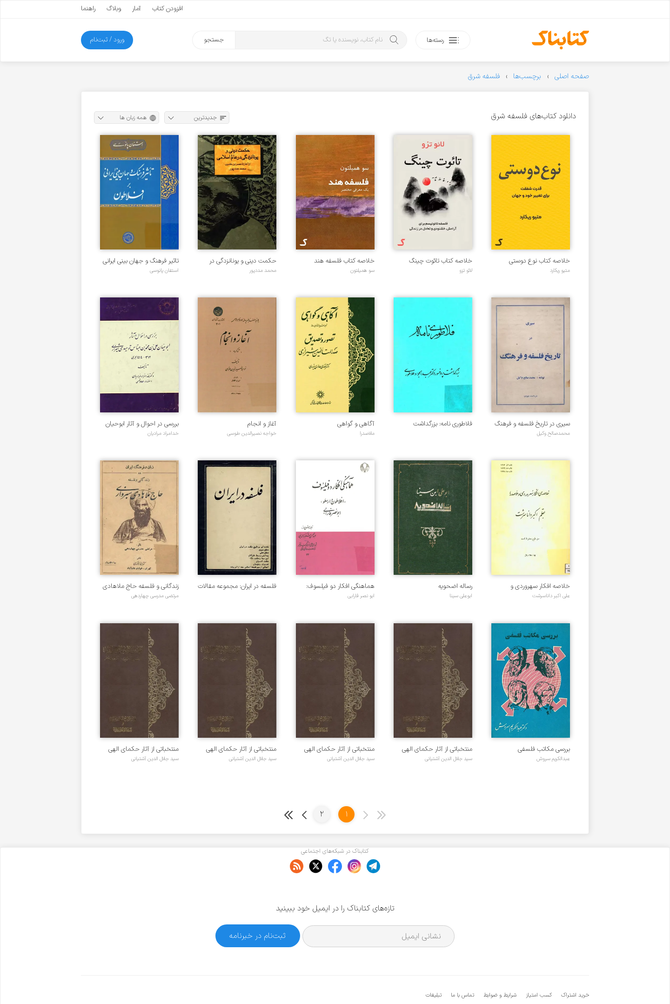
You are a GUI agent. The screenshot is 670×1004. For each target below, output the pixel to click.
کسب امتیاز (539, 967)
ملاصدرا (367, 433)
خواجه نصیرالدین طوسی (251, 433)
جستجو (214, 40)
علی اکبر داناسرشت (551, 596)
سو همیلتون (362, 270)
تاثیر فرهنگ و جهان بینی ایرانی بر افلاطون (141, 261)
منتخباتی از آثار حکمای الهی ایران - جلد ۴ (437, 749)
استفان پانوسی (164, 270)
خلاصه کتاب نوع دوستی (539, 261)
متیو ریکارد (560, 270)
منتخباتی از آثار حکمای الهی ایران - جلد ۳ (339, 749)
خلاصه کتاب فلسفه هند (344, 261)
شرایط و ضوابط (499, 967)
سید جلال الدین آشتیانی (448, 758)
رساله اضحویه (455, 586)
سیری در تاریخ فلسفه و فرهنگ (532, 424)
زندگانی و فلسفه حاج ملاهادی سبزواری (141, 586)
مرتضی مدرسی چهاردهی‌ (155, 596)
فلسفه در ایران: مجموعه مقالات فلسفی (237, 586)
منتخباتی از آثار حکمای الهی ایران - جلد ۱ (143, 749)
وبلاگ (114, 8)
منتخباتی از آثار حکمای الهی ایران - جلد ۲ (241, 749)
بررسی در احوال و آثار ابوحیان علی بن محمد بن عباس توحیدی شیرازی (142, 424)
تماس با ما (462, 967)
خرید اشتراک (575, 967)
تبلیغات (434, 967)
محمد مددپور (262, 270)
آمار (136, 8)
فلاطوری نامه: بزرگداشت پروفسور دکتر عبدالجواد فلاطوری (442, 424)
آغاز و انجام (262, 424)
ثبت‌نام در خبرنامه (257, 907)
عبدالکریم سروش (553, 758)
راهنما (88, 8)
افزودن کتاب (167, 8)
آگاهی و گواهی (356, 424)
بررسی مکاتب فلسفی (544, 749)
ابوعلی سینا (460, 596)
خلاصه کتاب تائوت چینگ (440, 261)
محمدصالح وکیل (553, 433)
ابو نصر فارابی (361, 596)
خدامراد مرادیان (163, 433)
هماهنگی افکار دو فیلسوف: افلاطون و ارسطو (340, 586)
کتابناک (540, 981)
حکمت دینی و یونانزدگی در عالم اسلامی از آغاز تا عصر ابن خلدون (239, 261)
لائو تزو (465, 270)
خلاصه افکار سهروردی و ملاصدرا (540, 586)
